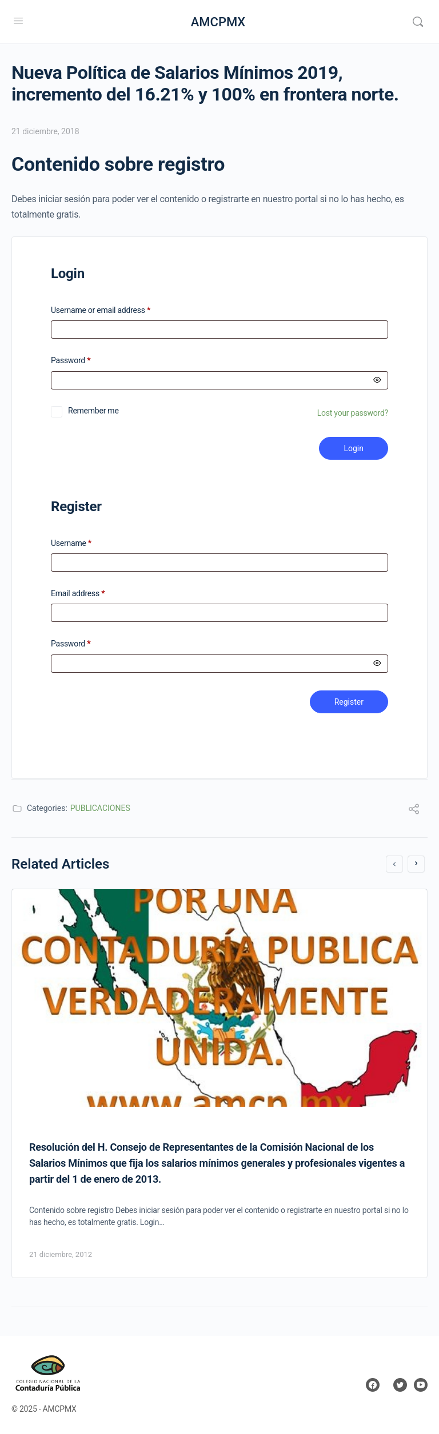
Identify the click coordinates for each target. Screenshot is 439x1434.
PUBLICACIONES (100, 808)
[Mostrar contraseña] (377, 380)
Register (349, 701)
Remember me (93, 410)
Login (354, 448)
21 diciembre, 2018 (45, 131)
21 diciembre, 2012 (60, 1254)
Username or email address (115, 310)
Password (85, 360)
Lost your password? (352, 412)
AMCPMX (218, 22)
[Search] (418, 21)
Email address (78, 593)
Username (71, 543)
